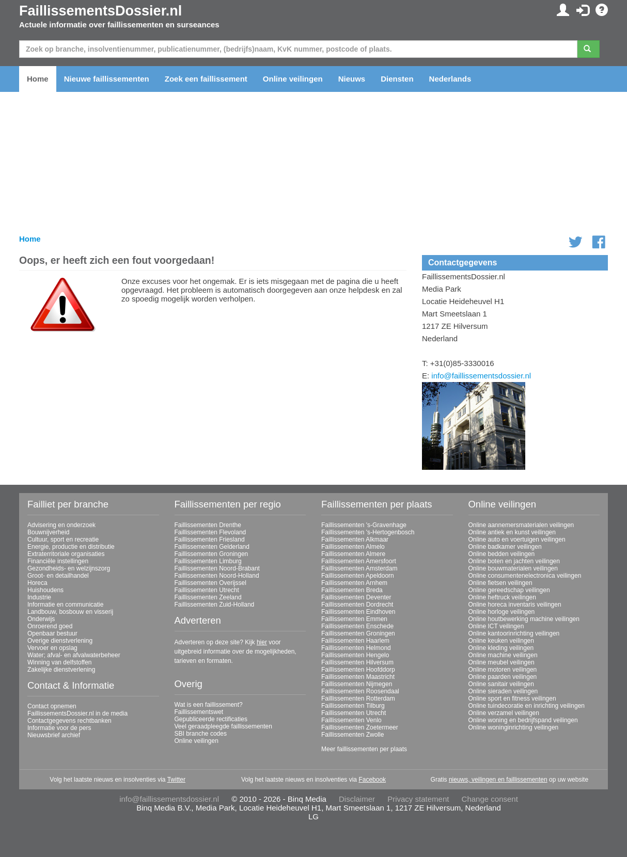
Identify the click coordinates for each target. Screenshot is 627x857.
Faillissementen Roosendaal (360, 691)
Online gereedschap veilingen (509, 590)
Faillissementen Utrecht (207, 590)
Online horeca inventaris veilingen (514, 604)
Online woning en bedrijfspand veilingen (523, 720)
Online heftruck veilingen (502, 597)
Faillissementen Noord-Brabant (217, 568)
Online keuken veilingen (501, 640)
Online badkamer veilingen (505, 546)
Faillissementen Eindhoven (358, 611)
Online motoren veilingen (502, 669)
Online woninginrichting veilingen (513, 727)
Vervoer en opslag (52, 648)
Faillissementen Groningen (211, 554)
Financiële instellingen (57, 561)
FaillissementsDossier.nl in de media (77, 713)
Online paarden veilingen (502, 676)
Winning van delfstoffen (59, 662)
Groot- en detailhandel (58, 575)
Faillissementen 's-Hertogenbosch (367, 532)
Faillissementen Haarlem (355, 640)
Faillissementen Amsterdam (359, 568)
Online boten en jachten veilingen (514, 561)
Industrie (39, 597)
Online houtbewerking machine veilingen (523, 619)
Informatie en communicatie (65, 604)
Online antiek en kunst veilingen (512, 532)
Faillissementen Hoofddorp (358, 669)
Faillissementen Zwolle (352, 734)
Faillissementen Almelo (353, 546)
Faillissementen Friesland (210, 539)
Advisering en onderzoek (61, 525)
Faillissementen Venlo (351, 720)
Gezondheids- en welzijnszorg (68, 568)
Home (38, 78)
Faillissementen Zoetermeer (359, 727)
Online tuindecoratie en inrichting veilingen (526, 705)
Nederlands (450, 78)
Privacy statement (418, 799)
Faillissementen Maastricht (358, 676)
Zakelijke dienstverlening (61, 669)
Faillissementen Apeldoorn (357, 575)
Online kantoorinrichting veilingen (514, 633)
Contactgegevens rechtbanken (69, 720)
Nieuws (352, 78)
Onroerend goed (49, 626)
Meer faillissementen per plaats (364, 749)
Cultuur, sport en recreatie (63, 539)
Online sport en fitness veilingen (512, 698)
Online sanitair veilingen (501, 684)
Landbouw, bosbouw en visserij (70, 611)
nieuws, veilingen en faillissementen (498, 779)
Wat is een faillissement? (209, 704)
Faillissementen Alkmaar (354, 539)
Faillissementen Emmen (354, 619)
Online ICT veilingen (496, 626)
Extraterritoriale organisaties (65, 554)
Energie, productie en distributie (71, 546)
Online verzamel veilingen (503, 713)
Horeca (37, 582)
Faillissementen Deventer (356, 597)
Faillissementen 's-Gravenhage (363, 525)
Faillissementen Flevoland (210, 532)
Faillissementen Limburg (208, 561)
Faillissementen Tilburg (353, 705)
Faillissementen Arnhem (354, 582)
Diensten (397, 78)
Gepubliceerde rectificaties (211, 719)
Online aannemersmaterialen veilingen (521, 525)
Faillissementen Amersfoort (358, 561)
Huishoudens (45, 590)
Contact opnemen (51, 706)
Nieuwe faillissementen (106, 78)
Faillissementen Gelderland (212, 546)
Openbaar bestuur (52, 633)
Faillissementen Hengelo (355, 655)
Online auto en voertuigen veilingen (517, 539)
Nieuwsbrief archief (53, 735)
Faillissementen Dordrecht (357, 604)
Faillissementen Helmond (356, 648)
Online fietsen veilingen (500, 582)
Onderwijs (41, 619)
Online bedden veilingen (501, 554)
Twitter (176, 779)
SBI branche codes (201, 733)
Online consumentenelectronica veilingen (525, 575)
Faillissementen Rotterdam (358, 698)
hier (262, 642)
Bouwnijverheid (48, 532)
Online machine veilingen (503, 655)
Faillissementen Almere (353, 554)
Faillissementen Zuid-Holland (215, 604)
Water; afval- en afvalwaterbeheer (73, 655)
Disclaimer (357, 799)
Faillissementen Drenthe (208, 525)
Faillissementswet (199, 712)
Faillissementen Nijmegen (356, 684)
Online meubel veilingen (501, 662)
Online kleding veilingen (501, 648)
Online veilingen (293, 78)
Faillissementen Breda (352, 590)
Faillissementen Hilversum (357, 662)
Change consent (490, 799)
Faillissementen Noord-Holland (217, 575)
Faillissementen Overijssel (210, 582)
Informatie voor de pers (59, 728)
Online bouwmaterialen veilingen (513, 568)
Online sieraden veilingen (503, 691)
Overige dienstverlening (59, 640)
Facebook (372, 779)
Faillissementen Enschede (357, 626)
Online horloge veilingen (501, 611)
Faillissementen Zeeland (208, 597)
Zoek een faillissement (206, 78)
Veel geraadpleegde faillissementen (223, 726)
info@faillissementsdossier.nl (481, 375)
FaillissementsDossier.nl (100, 11)
